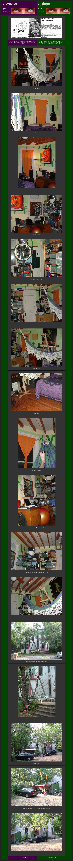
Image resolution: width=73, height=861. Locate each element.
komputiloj (45, 5)
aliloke (40, 5)
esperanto (21, 5)
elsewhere (5, 5)
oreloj (53, 5)
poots (10, 5)
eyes (14, 5)
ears (17, 5)
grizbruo (44, 3)
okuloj (49, 5)
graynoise (10, 3)
